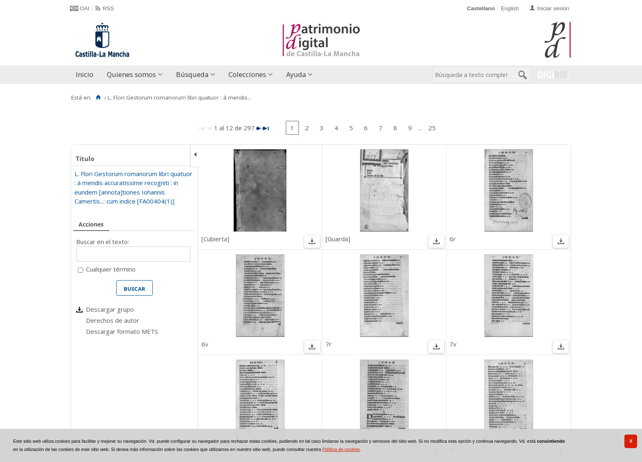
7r (329, 344)
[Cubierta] (215, 239)
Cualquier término (111, 269)
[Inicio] (98, 97)
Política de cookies (341, 449)
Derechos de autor (112, 320)
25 (432, 128)
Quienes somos (131, 74)
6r (453, 239)
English (510, 8)
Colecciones (247, 74)
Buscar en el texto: (102, 242)
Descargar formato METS (122, 331)
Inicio (84, 74)
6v (204, 344)
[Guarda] (338, 239)
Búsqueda (192, 74)
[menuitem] (86, 75)
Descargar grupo (110, 309)
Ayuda (296, 74)
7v (453, 344)
